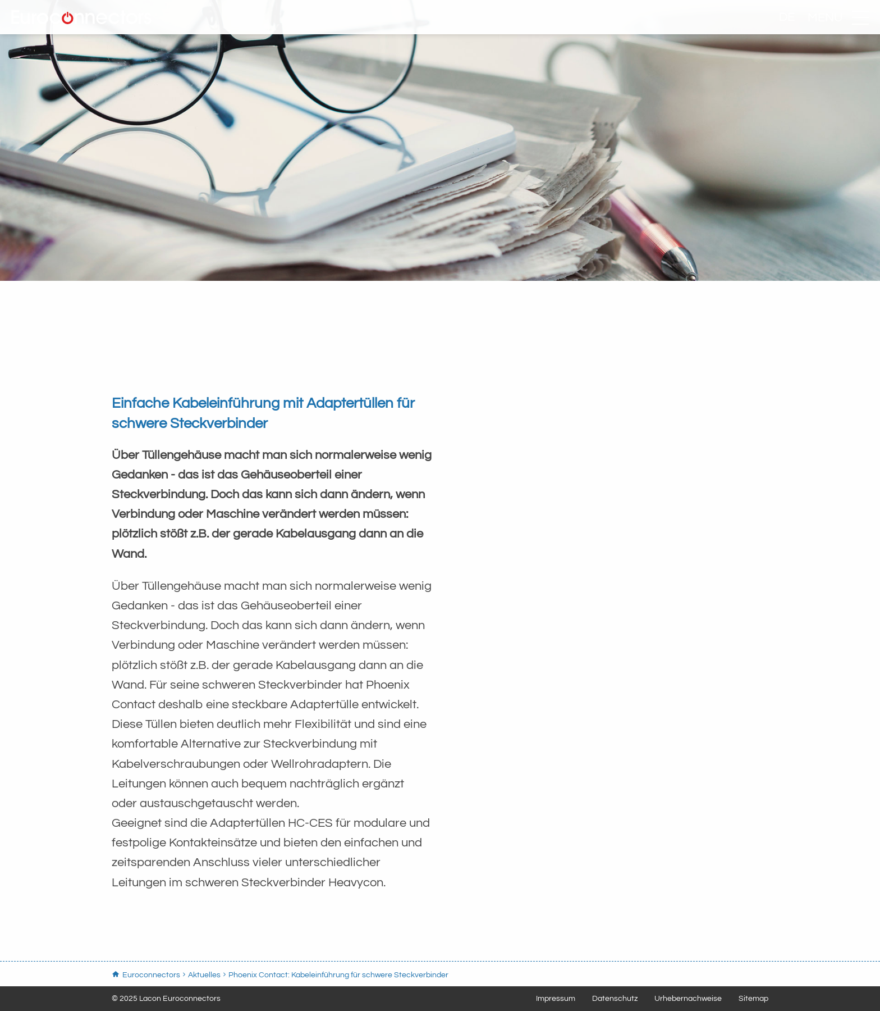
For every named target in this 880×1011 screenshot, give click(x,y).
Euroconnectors (182, 31)
